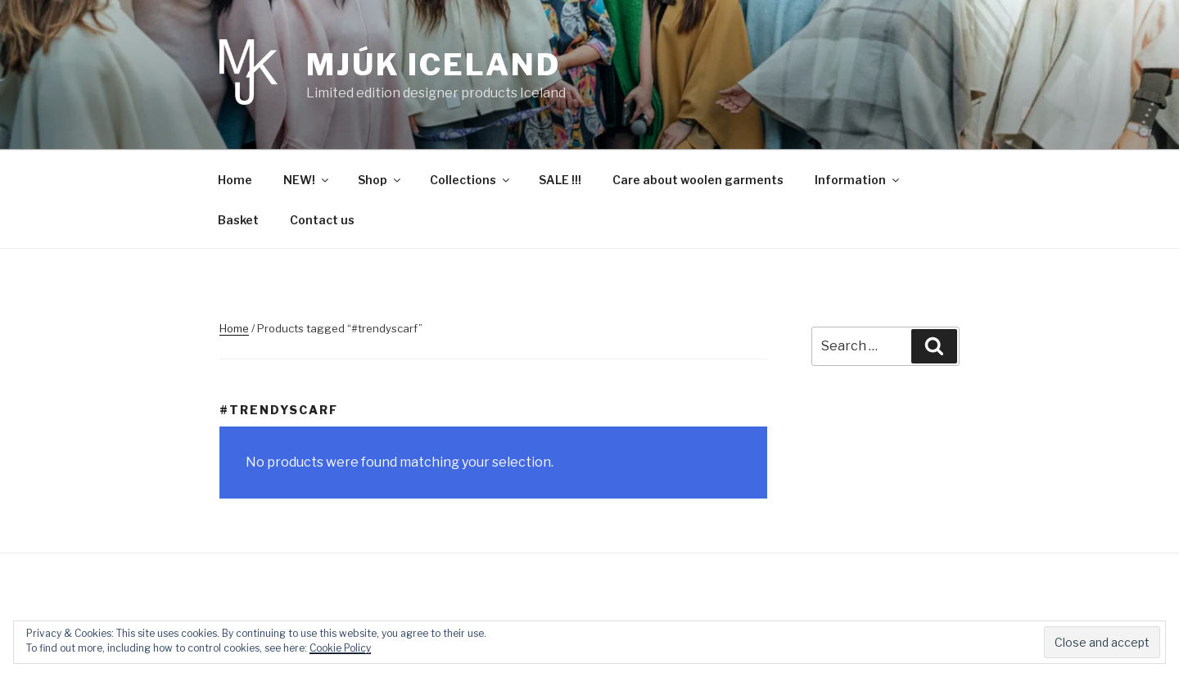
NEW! (307, 180)
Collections (471, 180)
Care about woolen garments (698, 180)
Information (858, 180)
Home (235, 180)
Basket (238, 220)
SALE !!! (560, 180)
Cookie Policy (340, 648)
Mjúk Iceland (433, 65)
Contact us (322, 220)
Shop (380, 180)
